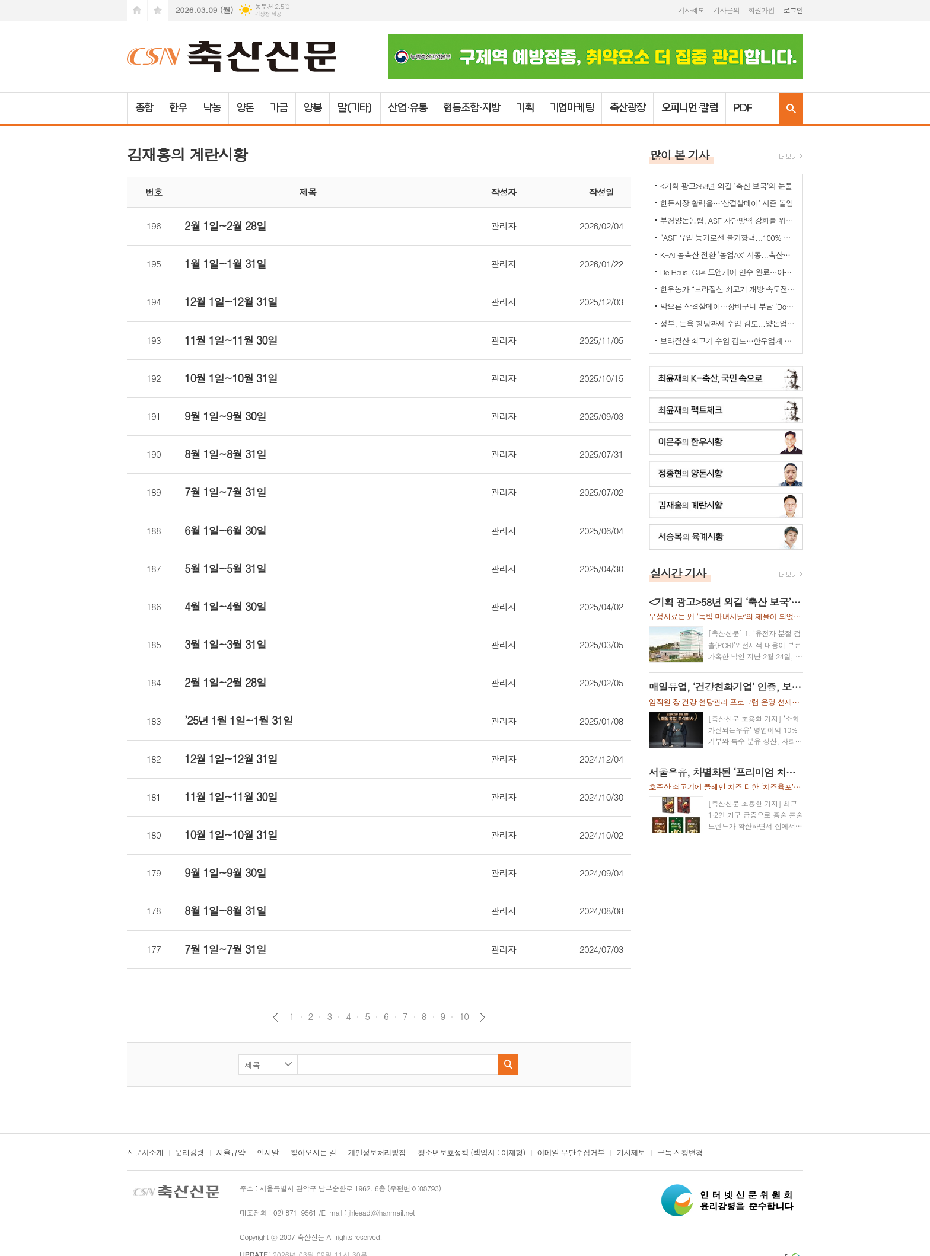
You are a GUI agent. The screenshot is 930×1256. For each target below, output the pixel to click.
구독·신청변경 (680, 1153)
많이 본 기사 (679, 154)
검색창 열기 (791, 108)
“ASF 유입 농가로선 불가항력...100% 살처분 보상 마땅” (728, 237)
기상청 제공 (267, 14)
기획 (525, 108)
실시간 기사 (678, 573)
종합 (144, 108)
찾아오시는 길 (313, 1153)
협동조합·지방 (471, 108)
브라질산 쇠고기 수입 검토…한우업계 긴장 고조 (728, 340)
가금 (279, 108)
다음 (482, 1017)
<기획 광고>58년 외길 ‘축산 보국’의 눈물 (726, 186)
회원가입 (761, 10)
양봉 (312, 108)
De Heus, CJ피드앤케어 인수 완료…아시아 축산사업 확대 (728, 272)
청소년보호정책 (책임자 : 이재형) (471, 1153)
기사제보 (691, 10)
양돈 (245, 108)
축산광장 (627, 108)
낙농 (212, 108)
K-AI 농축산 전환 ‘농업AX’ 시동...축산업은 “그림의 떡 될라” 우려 (728, 254)
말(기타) (354, 108)
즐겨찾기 (158, 10)
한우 (178, 108)
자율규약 (230, 1153)
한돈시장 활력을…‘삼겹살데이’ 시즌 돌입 (726, 203)
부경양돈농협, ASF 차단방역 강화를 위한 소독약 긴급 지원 (728, 220)
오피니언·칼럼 (689, 108)
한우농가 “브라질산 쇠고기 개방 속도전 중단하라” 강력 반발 (728, 289)
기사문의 (726, 10)
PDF (743, 108)
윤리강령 (189, 1153)
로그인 (793, 10)
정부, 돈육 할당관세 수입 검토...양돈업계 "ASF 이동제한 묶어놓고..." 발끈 (728, 323)
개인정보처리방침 (377, 1153)
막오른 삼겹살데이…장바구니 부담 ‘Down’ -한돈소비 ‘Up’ (728, 306)
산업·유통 (408, 108)
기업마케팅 (572, 108)
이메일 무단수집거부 (571, 1153)
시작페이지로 (137, 10)
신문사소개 (145, 1153)
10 (464, 1016)
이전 (275, 1017)
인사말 (268, 1153)
